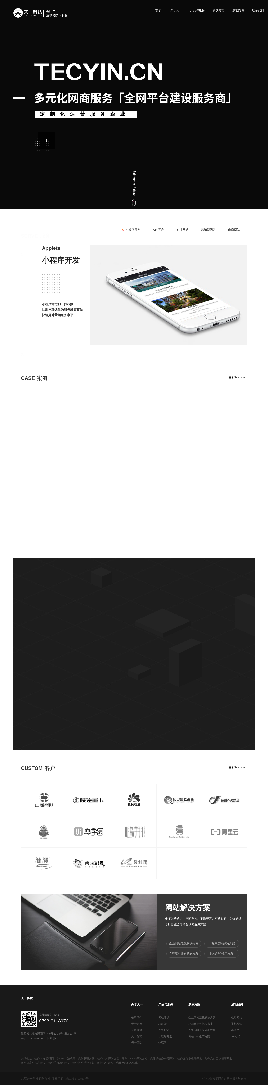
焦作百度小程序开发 (33, 1062)
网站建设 (163, 1017)
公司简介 (136, 1017)
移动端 (162, 1023)
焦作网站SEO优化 (127, 1062)
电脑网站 (236, 1017)
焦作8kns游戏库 (66, 1058)
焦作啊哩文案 (86, 1058)
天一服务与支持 (236, 1078)
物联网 (162, 1042)
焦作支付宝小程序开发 (218, 1058)
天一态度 (136, 1023)
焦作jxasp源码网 (44, 1058)
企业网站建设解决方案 (183, 943)
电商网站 (234, 229)
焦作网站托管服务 (83, 1062)
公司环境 (136, 1030)
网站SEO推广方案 (221, 953)
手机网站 (236, 1023)
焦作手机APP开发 (59, 1062)
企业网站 (182, 229)
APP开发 (158, 229)
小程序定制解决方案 (222, 943)
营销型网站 (208, 229)
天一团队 (136, 1042)
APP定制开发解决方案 (183, 953)
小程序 (235, 1030)
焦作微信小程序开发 (189, 1058)
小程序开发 (133, 229)
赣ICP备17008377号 (77, 1078)
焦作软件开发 (105, 1062)
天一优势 (136, 1036)
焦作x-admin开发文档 (134, 1058)
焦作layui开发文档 (108, 1058)
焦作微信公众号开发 (162, 1058)
